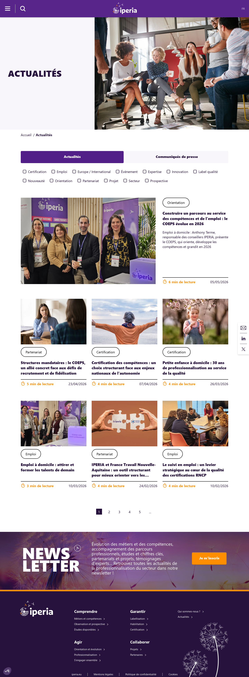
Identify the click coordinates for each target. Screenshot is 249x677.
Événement (129, 171)
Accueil (26, 134)
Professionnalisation (85, 654)
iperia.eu (76, 674)
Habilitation (137, 624)
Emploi (62, 171)
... (150, 511)
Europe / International (94, 171)
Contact (243, 328)
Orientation (63, 180)
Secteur (134, 180)
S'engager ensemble (85, 660)
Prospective (159, 180)
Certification (37, 171)
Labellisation (137, 618)
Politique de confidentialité (140, 674)
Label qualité (208, 171)
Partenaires (136, 654)
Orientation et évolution (88, 649)
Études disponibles (85, 629)
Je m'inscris (209, 558)
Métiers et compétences (88, 618)
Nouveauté (36, 180)
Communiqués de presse (177, 156)
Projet (113, 180)
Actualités (72, 156)
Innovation (180, 171)
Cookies (173, 674)
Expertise (155, 171)
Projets (134, 649)
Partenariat (91, 180)
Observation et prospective (89, 624)
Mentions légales (103, 674)
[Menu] (7, 8)
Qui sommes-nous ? (189, 611)
